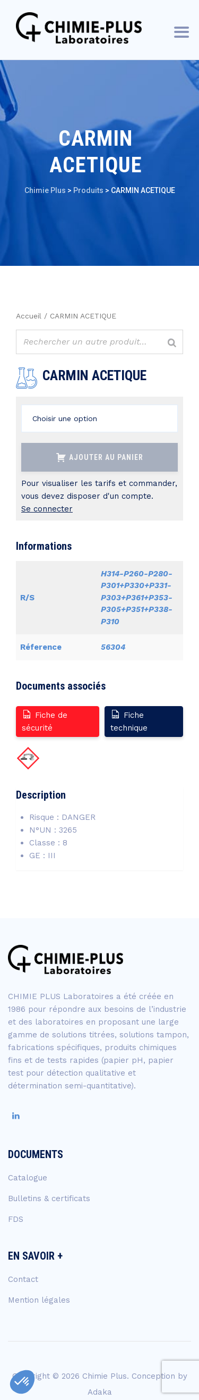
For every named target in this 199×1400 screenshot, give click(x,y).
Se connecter (47, 509)
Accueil (28, 316)
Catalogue (27, 1178)
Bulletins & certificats (49, 1198)
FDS (15, 1219)
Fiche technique (129, 721)
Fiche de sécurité (44, 721)
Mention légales (39, 1300)
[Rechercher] (172, 343)
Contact (23, 1279)
